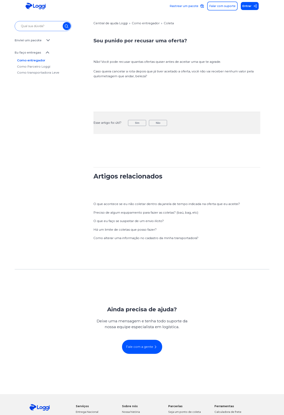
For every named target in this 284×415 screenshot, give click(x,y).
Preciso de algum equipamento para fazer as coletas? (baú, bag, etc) (145, 212)
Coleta (169, 23)
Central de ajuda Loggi (110, 23)
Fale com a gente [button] (142, 347)
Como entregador (31, 62)
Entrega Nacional (87, 411)
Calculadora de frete (227, 411)
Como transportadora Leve (38, 74)
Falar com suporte (222, 6)
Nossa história (131, 411)
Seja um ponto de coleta (184, 411)
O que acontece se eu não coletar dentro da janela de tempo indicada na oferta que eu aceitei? (166, 204)
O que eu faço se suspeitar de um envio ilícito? (128, 221)
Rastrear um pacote (187, 6)
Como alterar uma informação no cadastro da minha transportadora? (145, 238)
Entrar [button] (249, 6)
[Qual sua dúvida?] (43, 26)
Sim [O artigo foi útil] (137, 123)
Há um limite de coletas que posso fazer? (125, 229)
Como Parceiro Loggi (33, 68)
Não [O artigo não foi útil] (158, 123)
